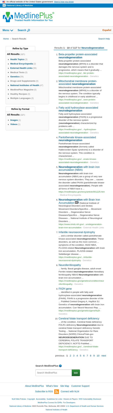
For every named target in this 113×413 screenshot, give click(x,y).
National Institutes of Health (56, 410)
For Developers (69, 402)
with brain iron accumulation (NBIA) (79, 168)
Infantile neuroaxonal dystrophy (77, 232)
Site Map (64, 386)
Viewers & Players (70, 399)
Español (107, 30)
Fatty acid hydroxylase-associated (78, 109)
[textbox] (53, 372)
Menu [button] (8, 30)
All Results (13, 54)
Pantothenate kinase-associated (77, 139)
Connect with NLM (70, 391)
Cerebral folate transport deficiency (79, 318)
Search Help (104, 39)
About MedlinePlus (34, 386)
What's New (52, 386)
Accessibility (41, 399)
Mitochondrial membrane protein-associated (78, 82)
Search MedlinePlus (46, 365)
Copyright (31, 399)
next (103, 355)
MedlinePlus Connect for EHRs (50, 402)
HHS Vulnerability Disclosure (90, 399)
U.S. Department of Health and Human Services (85, 406)
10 (98, 355)
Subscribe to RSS (47, 391)
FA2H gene (65, 288)
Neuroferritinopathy (70, 265)
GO (76, 372)
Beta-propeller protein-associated (78, 56)
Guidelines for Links (54, 399)
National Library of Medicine (20, 5)
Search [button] (24, 30)
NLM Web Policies (19, 399)
